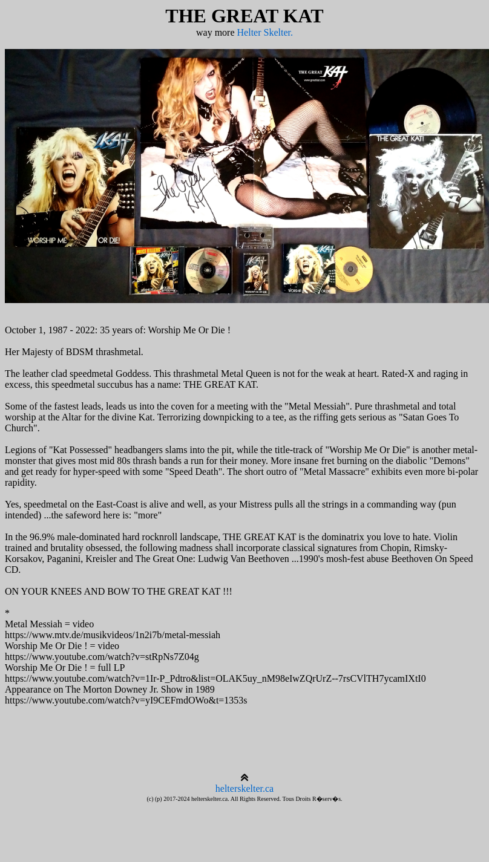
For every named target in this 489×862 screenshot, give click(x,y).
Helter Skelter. (265, 32)
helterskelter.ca (244, 788)
